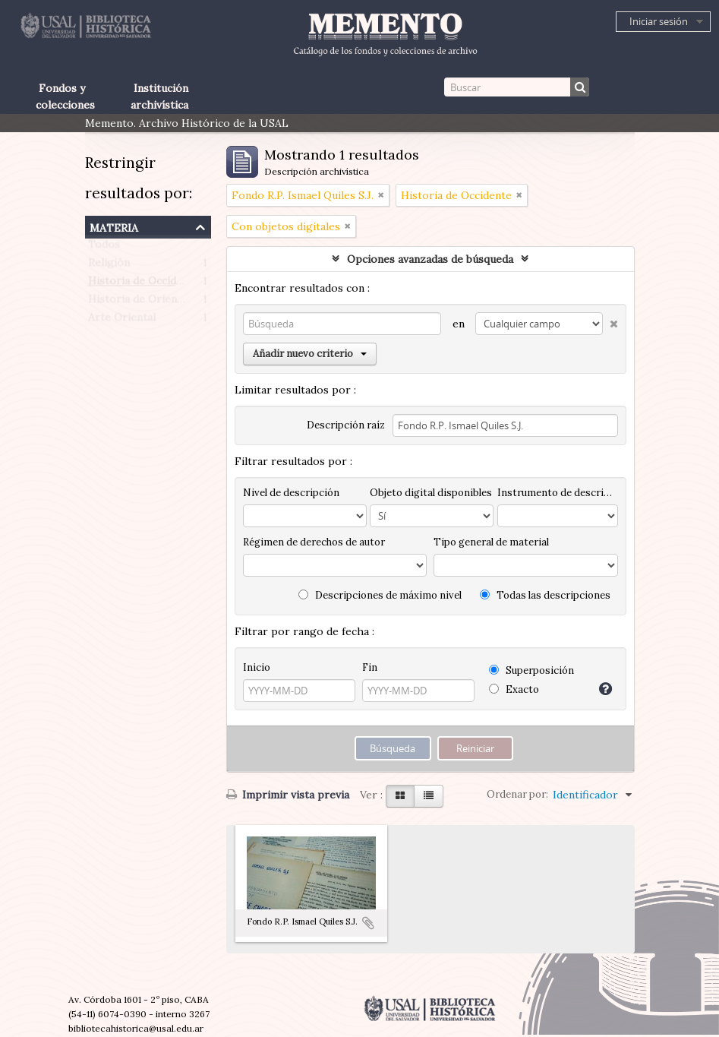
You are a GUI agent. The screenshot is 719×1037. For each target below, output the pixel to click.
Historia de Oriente (138, 302)
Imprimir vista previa (287, 794)
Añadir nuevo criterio (310, 353)
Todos (104, 248)
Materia (114, 226)
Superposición (531, 670)
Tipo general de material (491, 542)
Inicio (256, 667)
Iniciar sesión (658, 21)
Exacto (514, 689)
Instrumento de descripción (557, 492)
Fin (369, 667)
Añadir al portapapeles (368, 923)
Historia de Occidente (143, 284)
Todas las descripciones (545, 595)
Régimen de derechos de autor (314, 542)
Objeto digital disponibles (431, 492)
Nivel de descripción (291, 492)
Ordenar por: (517, 794)
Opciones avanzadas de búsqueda (430, 259)
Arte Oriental (122, 320)
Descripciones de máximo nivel (380, 595)
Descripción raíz (346, 425)
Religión (109, 266)
